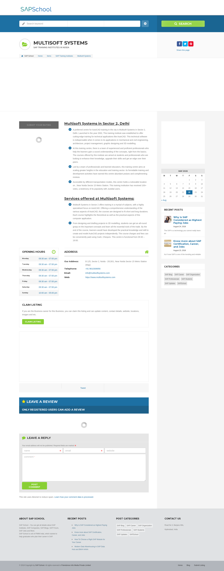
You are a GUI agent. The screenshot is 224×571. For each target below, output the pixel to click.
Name (42, 450)
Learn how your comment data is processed (73, 497)
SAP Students (187, 279)
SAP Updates (170, 283)
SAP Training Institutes (64, 56)
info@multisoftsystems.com (97, 273)
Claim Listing (33, 321)
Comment (29, 457)
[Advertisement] (105, 85)
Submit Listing (199, 565)
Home (40, 56)
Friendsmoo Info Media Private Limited (76, 565)
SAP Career (179, 275)
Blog (188, 565)
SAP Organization (193, 275)
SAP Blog (168, 275)
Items (49, 56)
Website (110, 450)
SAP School (39, 565)
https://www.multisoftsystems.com (100, 277)
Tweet (83, 388)
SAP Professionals (172, 279)
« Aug (163, 200)
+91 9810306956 (93, 269)
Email (83, 450)
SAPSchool (182, 283)
